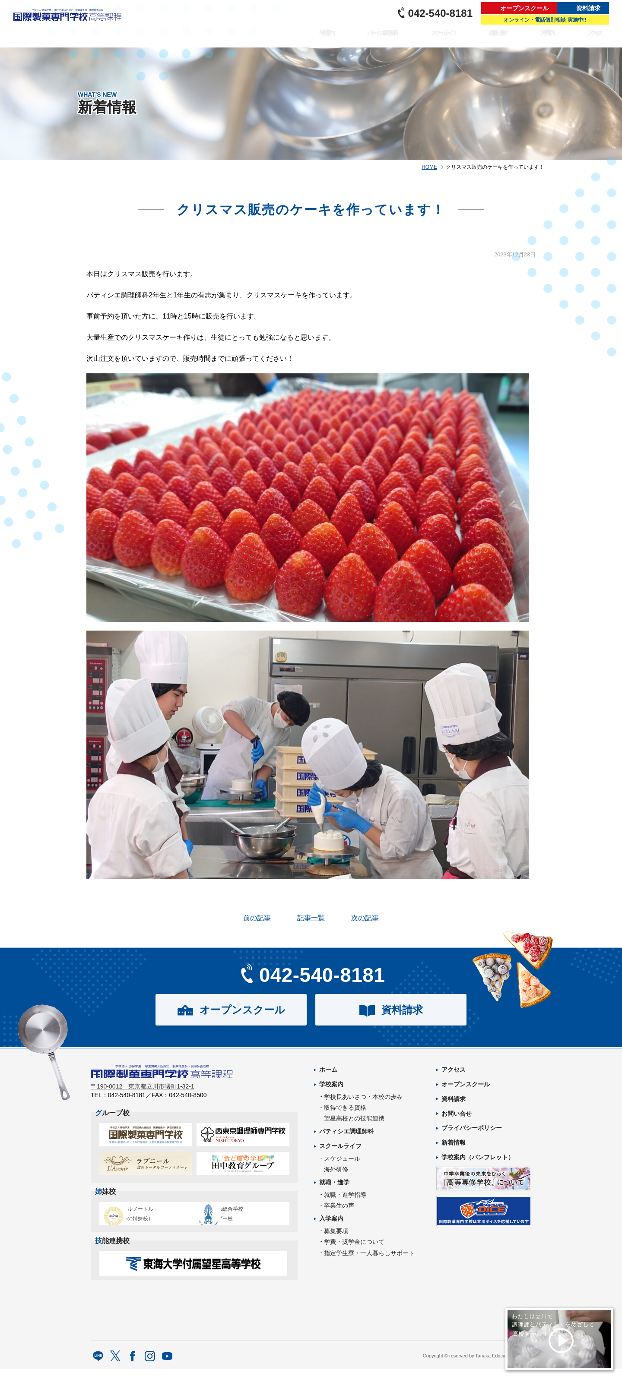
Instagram (150, 1367)
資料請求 (588, 8)
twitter (115, 1367)
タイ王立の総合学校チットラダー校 (239, 1219)
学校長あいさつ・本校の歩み (363, 1096)
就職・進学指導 (345, 1194)
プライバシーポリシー (471, 1127)
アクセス (595, 37)
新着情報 (453, 1142)
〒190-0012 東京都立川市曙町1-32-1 (142, 1092)
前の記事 (257, 917)
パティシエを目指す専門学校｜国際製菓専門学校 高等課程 (70, 23)
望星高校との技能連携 (354, 1118)
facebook (132, 1367)
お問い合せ (456, 1113)
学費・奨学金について (354, 1241)
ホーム (328, 1069)
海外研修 (336, 1169)
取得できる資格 (345, 1107)
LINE (98, 1367)
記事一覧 (311, 917)
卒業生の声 (339, 1205)
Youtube (167, 1367)
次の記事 (365, 917)
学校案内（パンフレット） (477, 1157)
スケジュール (342, 1158)
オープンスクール (524, 8)
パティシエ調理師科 (371, 37)
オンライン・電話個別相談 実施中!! (545, 20)
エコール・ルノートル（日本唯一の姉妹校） (143, 1219)
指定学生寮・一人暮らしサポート (369, 1253)
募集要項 (336, 1231)
